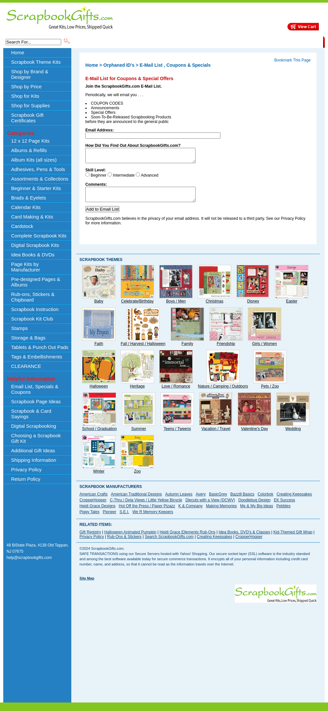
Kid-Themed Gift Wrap (292, 538)
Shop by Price (192, 41)
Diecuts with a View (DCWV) (210, 506)
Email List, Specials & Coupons (34, 389)
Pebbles (283, 512)
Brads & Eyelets (28, 197)
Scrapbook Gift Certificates (27, 117)
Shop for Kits (25, 96)
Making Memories (221, 512)
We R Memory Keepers (152, 517)
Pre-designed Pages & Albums (35, 281)
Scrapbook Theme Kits (95, 41)
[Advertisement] (157, 654)
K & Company (191, 512)
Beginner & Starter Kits (36, 188)
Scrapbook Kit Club (32, 318)
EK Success (284, 506)
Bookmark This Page (292, 60)
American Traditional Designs (136, 500)
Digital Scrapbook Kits (35, 245)
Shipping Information (254, 41)
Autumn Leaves (178, 500)
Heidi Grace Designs (97, 512)
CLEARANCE (293, 41)
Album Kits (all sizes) (34, 160)
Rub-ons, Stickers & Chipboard (33, 297)
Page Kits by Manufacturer (25, 266)
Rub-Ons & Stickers (124, 542)
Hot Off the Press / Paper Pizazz (147, 512)
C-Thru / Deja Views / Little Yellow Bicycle (146, 506)
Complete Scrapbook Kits (38, 235)
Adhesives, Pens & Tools (38, 169)
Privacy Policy (26, 469)
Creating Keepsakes (294, 500)
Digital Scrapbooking (33, 426)
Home (17, 52)
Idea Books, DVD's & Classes (244, 538)
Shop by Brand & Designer (148, 41)
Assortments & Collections (39, 179)
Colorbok (265, 500)
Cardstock (22, 226)
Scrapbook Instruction (35, 309)
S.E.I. (124, 517)
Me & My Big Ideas (256, 512)
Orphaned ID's (118, 65)
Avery (201, 500)
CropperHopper (93, 506)
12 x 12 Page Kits (30, 141)
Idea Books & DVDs (33, 254)
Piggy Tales (89, 517)
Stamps (19, 328)
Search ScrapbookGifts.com (169, 542)
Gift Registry (90, 538)
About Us (220, 41)
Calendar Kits (26, 207)
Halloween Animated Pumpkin (130, 538)
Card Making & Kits (32, 216)
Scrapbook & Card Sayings (31, 413)
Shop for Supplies (30, 105)
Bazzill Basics (242, 500)
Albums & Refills (29, 150)
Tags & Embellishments (36, 356)
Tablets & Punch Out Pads (39, 347)
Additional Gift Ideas (33, 450)
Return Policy (25, 479)
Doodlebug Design (254, 506)
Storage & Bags (28, 337)
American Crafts (93, 500)
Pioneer (109, 517)
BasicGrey (218, 500)
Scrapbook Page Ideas (36, 401)
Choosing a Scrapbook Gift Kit (36, 438)
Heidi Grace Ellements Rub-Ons (188, 538)
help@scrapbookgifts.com (29, 563)
